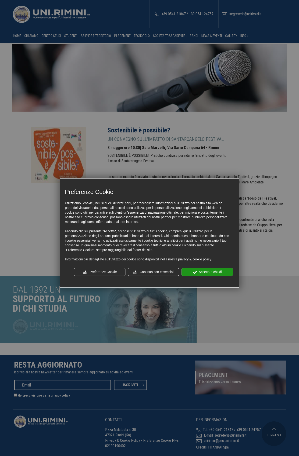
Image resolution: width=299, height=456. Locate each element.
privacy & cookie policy (194, 259)
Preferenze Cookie (100, 272)
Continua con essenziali (153, 272)
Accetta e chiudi (207, 272)
